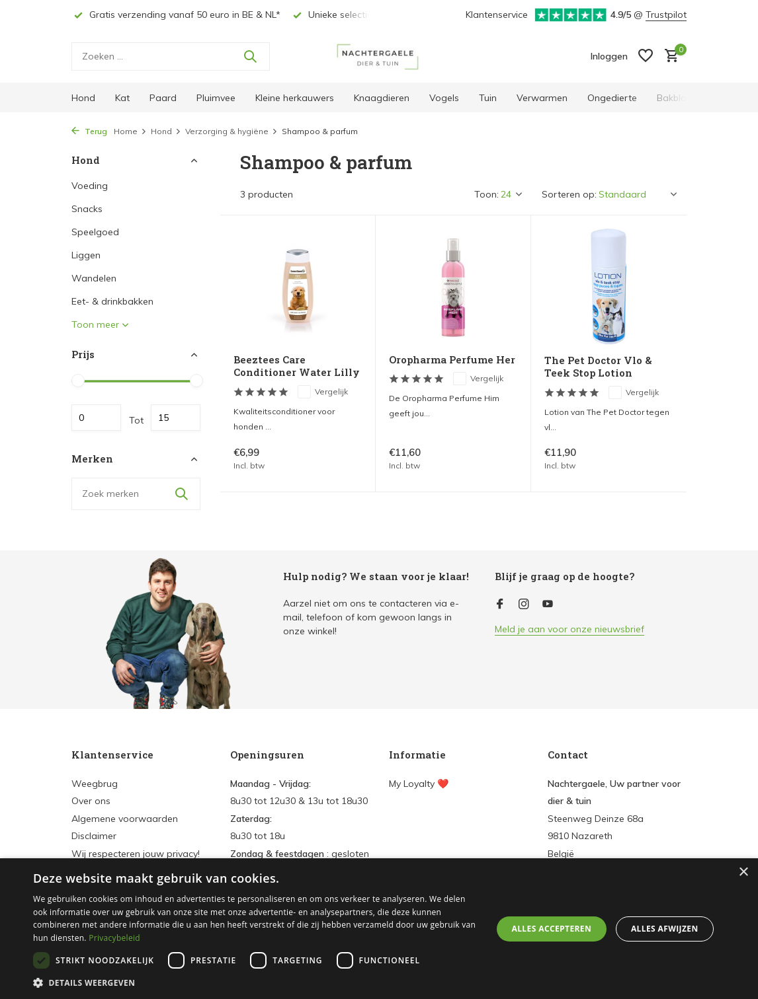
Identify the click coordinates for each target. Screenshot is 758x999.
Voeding (89, 186)
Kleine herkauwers (294, 98)
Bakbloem (678, 98)
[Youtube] (547, 604)
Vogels (444, 98)
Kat (122, 98)
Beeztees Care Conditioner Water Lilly (296, 366)
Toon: (486, 194)
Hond (83, 98)
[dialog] (379, 928)
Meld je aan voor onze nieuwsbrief (569, 629)
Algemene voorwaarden (124, 819)
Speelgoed (95, 232)
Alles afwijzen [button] (664, 928)
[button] (255, 982)
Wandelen (93, 278)
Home (130, 131)
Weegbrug (94, 784)
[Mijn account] (609, 56)
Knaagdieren (381, 98)
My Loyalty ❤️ (418, 784)
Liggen (86, 255)
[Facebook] (500, 604)
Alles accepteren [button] (552, 928)
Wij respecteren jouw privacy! (135, 854)
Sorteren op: (569, 194)
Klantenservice (497, 14)
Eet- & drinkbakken (112, 301)
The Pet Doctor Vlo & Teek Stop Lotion (598, 367)
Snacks (87, 209)
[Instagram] (524, 604)
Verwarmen (542, 98)
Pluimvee (215, 98)
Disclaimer (93, 836)
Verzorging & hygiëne (231, 131)
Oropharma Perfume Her (452, 359)
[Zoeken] (170, 56)
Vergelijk (323, 392)
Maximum (175, 417)
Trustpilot (666, 14)
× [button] (743, 872)
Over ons (90, 801)
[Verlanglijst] (645, 56)
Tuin (488, 98)
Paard (163, 98)
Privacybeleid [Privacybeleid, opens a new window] (114, 938)
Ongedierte (612, 98)
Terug (89, 131)
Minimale (96, 417)
